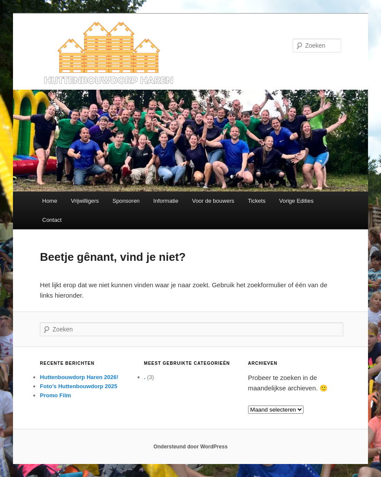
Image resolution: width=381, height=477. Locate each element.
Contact (52, 220)
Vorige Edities (296, 201)
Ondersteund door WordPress (190, 447)
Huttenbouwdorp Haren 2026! (79, 377)
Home (50, 201)
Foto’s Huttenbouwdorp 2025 (78, 386)
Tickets (257, 201)
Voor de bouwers (213, 201)
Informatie (165, 201)
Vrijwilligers (85, 201)
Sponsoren (126, 201)
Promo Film (55, 395)
